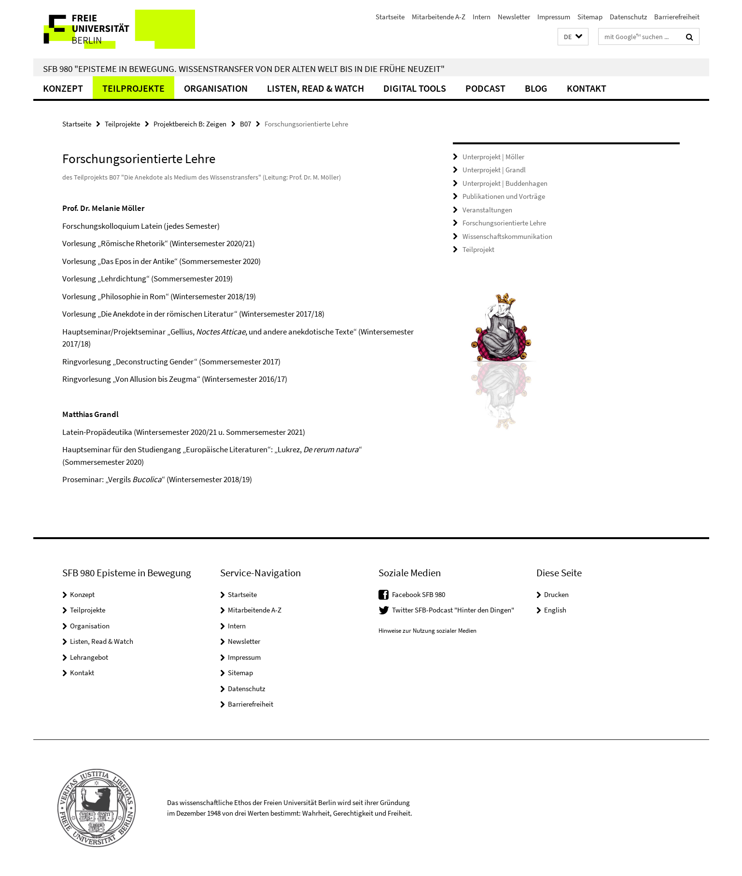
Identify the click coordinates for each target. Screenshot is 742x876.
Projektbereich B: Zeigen (190, 123)
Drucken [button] (556, 594)
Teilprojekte (133, 88)
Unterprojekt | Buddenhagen (504, 183)
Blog (536, 88)
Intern (481, 16)
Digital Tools (414, 88)
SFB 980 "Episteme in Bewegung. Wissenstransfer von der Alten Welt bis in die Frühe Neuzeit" (244, 68)
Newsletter (514, 16)
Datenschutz (628, 16)
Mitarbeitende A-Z (438, 16)
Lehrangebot (89, 657)
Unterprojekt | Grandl (494, 169)
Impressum (553, 16)
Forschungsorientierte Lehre (504, 222)
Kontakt (586, 88)
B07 (245, 123)
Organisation (216, 88)
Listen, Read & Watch (315, 88)
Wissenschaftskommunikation (507, 236)
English (555, 609)
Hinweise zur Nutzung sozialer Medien (427, 630)
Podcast (485, 88)
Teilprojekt (478, 249)
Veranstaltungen (487, 209)
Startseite (390, 16)
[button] (573, 37)
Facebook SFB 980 (418, 594)
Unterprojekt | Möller (493, 156)
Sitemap (589, 16)
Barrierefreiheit (677, 16)
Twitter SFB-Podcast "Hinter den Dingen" (453, 609)
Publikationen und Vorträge (503, 196)
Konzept (63, 88)
